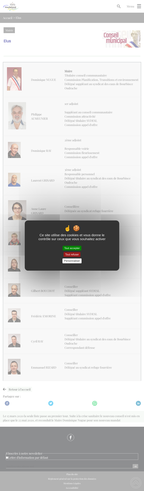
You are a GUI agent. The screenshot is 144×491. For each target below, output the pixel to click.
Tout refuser (72, 254)
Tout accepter (72, 248)
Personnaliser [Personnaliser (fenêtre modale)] (72, 260)
